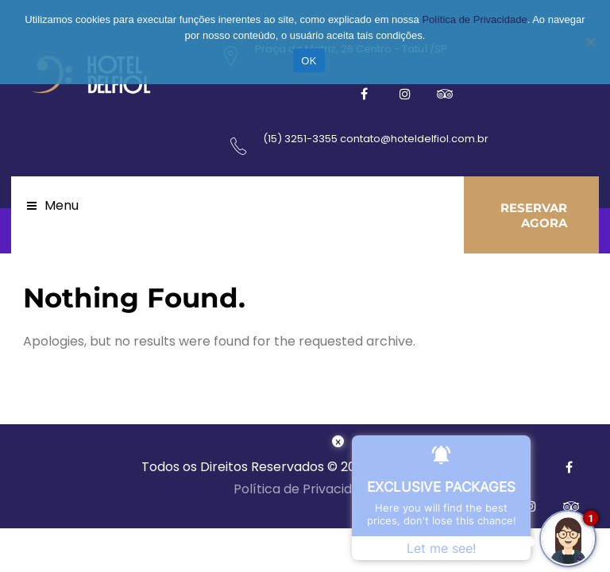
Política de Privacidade (305, 489)
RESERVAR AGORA (533, 215)
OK (308, 61)
